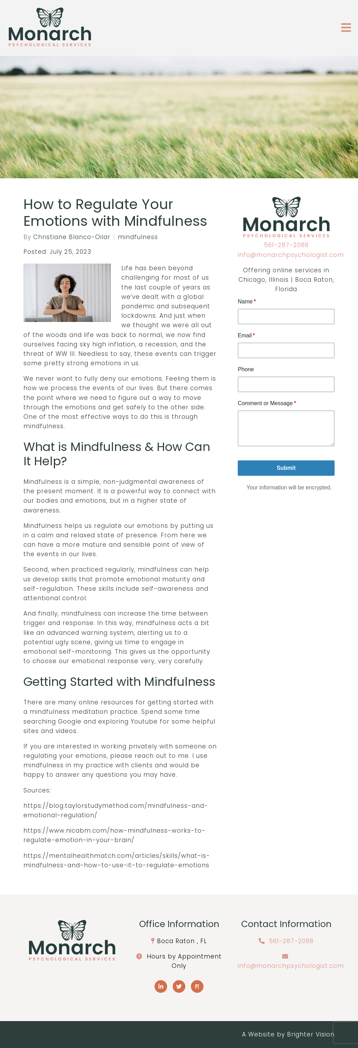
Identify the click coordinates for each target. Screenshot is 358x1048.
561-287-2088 (286, 245)
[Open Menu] (346, 28)
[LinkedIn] (161, 986)
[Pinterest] (197, 986)
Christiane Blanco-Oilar (71, 237)
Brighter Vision (311, 1034)
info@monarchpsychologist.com (291, 255)
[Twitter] (179, 986)
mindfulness (138, 237)
